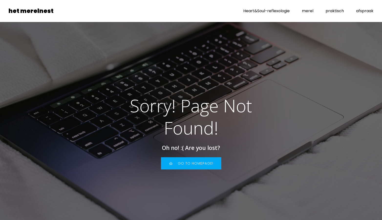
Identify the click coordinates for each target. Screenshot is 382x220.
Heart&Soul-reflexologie (266, 11)
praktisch (335, 11)
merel (307, 11)
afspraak (364, 11)
